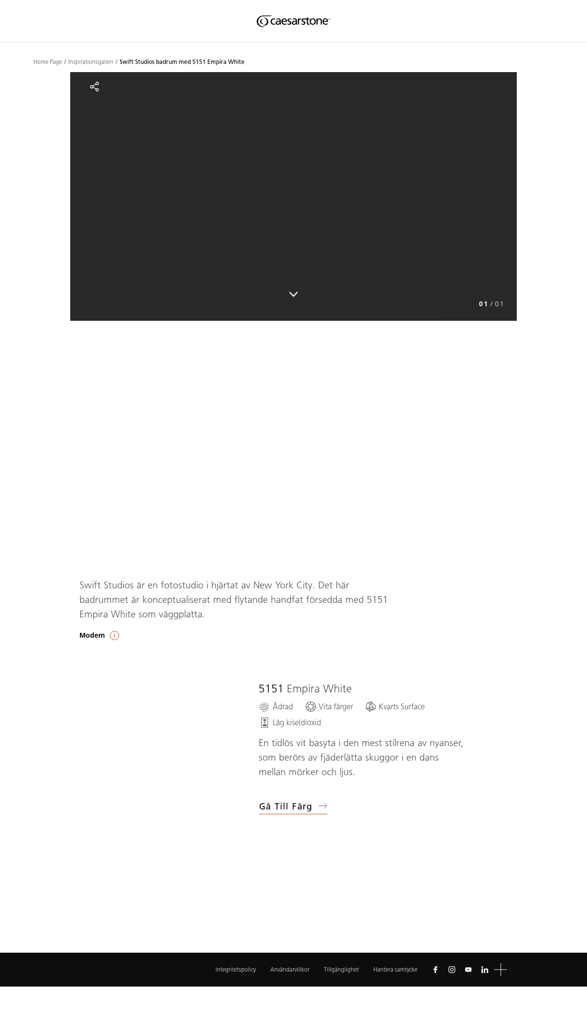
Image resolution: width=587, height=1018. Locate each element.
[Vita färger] (329, 707)
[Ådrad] (276, 707)
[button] (500, 969)
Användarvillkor (289, 969)
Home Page (47, 62)
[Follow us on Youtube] (468, 969)
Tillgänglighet (341, 969)
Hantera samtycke (395, 969)
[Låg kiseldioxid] (290, 723)
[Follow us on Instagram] (451, 969)
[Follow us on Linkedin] (484, 969)
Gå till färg (293, 806)
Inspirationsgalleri (90, 62)
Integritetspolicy (236, 969)
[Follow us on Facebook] (435, 969)
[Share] (94, 86)
